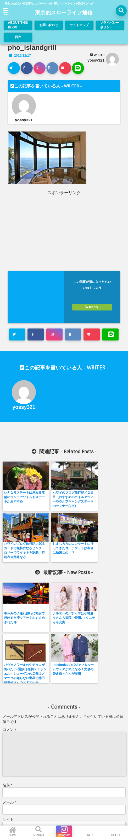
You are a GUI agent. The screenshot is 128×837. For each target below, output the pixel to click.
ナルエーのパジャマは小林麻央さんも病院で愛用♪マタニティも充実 (47, 568)
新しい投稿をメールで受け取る (32, 766)
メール (9, 698)
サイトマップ (78, 25)
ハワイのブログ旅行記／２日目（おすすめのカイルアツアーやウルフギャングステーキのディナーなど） (47, 504)
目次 (18, 37)
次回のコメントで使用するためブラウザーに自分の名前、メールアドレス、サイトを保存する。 (61, 740)
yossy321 (95, 60)
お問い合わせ (47, 25)
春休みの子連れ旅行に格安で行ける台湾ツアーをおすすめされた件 (16, 568)
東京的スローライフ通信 (64, 13)
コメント (10, 626)
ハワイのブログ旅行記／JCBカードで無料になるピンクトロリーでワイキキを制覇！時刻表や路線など (79, 504)
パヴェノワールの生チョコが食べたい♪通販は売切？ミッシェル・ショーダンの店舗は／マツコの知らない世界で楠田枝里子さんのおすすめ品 (79, 577)
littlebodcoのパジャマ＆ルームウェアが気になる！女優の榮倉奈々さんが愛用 (110, 570)
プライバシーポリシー (109, 25)
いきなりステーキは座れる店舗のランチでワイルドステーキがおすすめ (16, 499)
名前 (7, 681)
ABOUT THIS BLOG (18, 25)
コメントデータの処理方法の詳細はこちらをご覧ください (47, 783)
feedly (92, 307)
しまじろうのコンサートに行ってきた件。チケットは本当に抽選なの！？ (110, 501)
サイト (8, 716)
